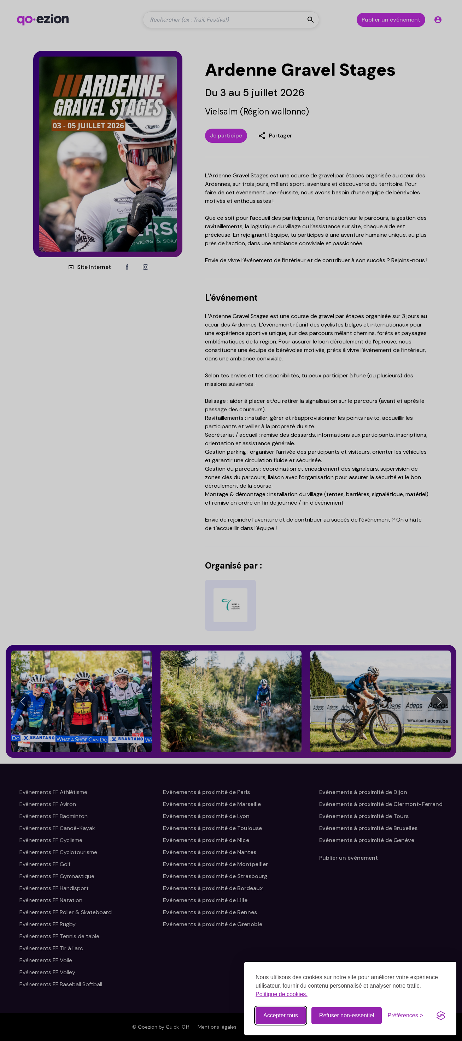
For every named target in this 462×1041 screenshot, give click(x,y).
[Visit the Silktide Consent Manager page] (441, 1015)
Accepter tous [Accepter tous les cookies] (280, 1015)
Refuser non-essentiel (346, 1015)
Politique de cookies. (282, 994)
